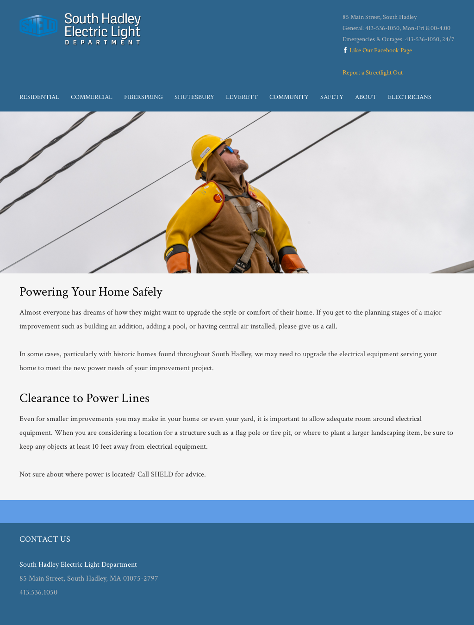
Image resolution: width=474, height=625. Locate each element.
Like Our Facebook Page (377, 50)
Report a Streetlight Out (373, 72)
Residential (39, 97)
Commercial (91, 97)
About (365, 97)
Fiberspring (143, 97)
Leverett (242, 97)
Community (289, 97)
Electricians (409, 97)
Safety (331, 97)
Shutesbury (194, 97)
